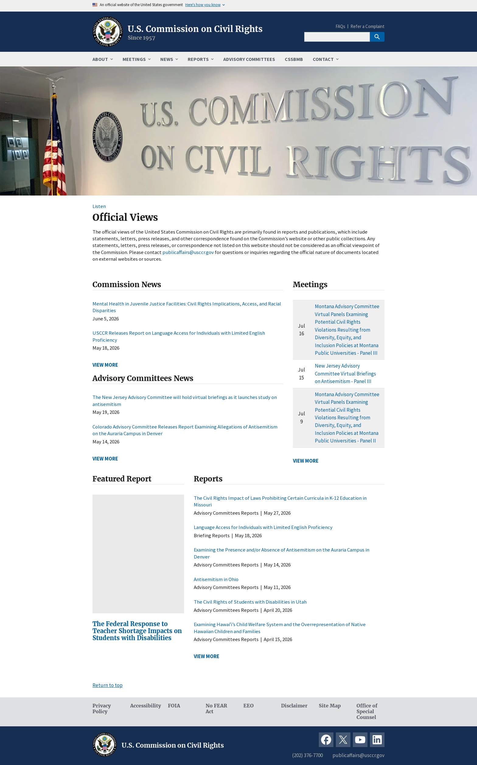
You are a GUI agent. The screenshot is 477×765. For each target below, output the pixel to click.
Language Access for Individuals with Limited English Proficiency (263, 527)
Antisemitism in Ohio (216, 579)
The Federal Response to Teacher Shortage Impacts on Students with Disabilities (137, 631)
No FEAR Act (216, 708)
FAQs (340, 26)
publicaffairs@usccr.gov (188, 252)
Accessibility (144, 706)
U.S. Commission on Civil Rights (195, 29)
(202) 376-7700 (307, 755)
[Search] (337, 37)
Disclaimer (294, 706)
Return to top (107, 685)
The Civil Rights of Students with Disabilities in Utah (250, 601)
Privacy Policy (101, 708)
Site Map (330, 706)
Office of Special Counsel (367, 711)
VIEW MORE (105, 364)
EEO (248, 706)
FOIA (174, 706)
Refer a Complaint (367, 26)
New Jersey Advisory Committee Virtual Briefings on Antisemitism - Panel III (345, 373)
